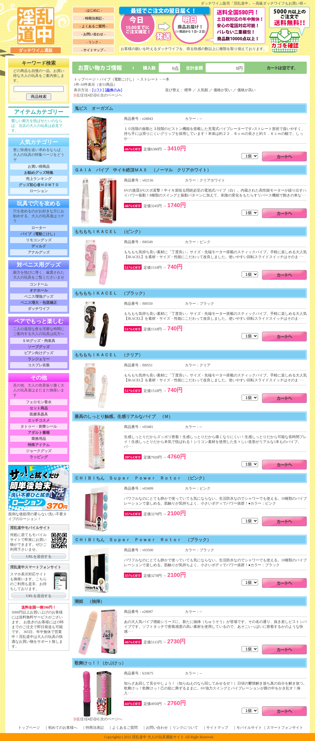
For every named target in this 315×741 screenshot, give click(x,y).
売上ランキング (38, 179)
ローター (38, 228)
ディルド (38, 246)
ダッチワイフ (39, 309)
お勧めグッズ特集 (38, 173)
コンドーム (39, 284)
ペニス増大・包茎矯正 (38, 302)
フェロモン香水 (38, 402)
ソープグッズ (39, 347)
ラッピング (39, 457)
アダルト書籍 (39, 432)
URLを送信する (38, 556)
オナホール (39, 290)
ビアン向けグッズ (38, 353)
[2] (80, 95)
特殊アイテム (39, 445)
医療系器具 (39, 414)
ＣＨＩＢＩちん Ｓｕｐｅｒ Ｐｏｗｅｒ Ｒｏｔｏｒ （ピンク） (141, 478)
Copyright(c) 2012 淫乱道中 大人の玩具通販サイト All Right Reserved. (159, 737)
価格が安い (223, 90)
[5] (93, 95)
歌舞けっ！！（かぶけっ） (100, 662)
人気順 (202, 90)
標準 (188, 90)
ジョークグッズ (38, 451)
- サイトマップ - (93, 50)
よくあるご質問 (125, 727)
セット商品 (39, 408)
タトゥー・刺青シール (38, 426)
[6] (97, 95)
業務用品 (38, 439)
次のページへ (111, 95)
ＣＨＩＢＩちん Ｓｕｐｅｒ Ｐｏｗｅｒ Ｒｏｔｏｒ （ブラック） (143, 539)
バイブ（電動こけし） (38, 234)
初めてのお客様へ (62, 727)
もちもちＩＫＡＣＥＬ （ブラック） (111, 293)
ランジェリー (39, 359)
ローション (39, 191)
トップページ (85, 79)
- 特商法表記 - (93, 18)
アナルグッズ (39, 252)
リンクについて (185, 727)
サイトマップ (217, 727)
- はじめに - (93, 10)
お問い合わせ (157, 727)
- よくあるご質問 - (93, 26)
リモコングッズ (38, 240)
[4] (89, 95)
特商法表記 (95, 727)
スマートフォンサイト (285, 727)
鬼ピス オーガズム (94, 108)
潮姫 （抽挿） (89, 601)
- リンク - (93, 42)
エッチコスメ (39, 420)
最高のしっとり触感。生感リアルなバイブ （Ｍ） (124, 416)
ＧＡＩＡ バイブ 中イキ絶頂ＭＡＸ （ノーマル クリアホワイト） (143, 169)
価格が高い (246, 90)
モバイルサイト (249, 727)
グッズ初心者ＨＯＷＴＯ (39, 185)
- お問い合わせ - (93, 34)
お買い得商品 (39, 166)
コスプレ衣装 (39, 365)
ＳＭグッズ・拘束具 (38, 341)
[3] (84, 95)
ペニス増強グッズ (38, 296)
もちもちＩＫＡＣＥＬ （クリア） (109, 354)
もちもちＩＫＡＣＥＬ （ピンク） (109, 231)
